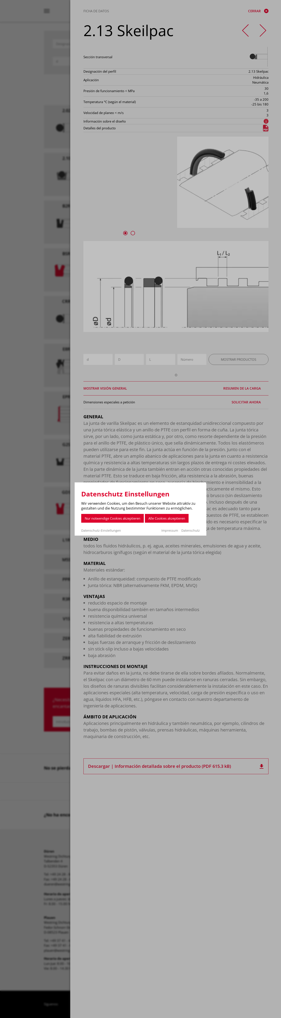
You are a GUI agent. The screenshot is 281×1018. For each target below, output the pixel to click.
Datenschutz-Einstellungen (101, 530)
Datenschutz (190, 530)
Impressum (169, 530)
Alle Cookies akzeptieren (166, 518)
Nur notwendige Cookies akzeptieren (112, 518)
